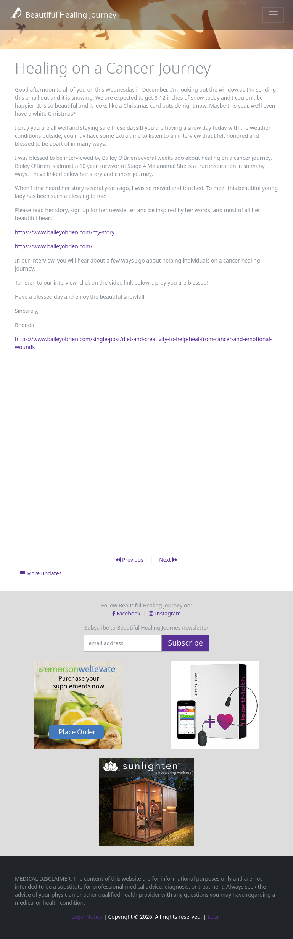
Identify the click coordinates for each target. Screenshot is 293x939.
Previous (129, 559)
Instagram (165, 613)
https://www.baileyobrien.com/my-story (64, 232)
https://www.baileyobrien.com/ (53, 246)
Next (168, 559)
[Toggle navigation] (273, 15)
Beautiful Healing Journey (62, 15)
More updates (40, 573)
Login (215, 916)
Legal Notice (86, 916)
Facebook (127, 613)
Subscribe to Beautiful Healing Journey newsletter (146, 627)
